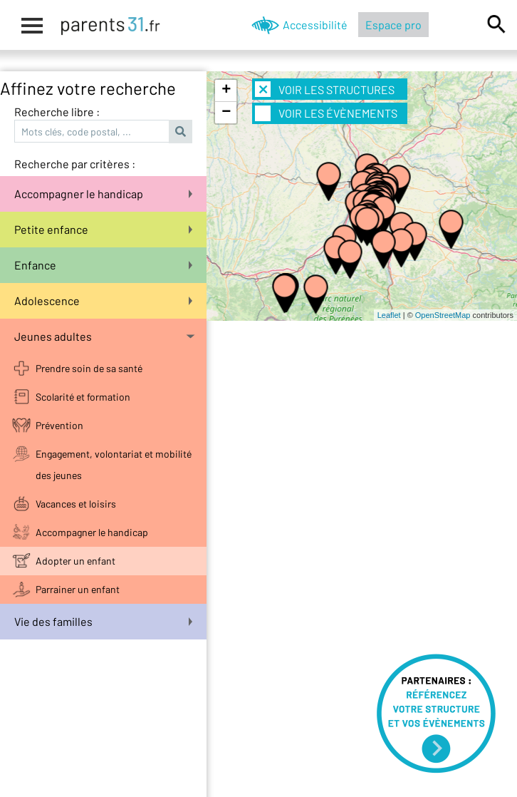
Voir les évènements (326, 113)
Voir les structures (325, 89)
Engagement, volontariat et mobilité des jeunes (114, 464)
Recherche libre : (57, 111)
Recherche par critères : (74, 163)
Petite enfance (103, 229)
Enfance (103, 265)
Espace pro (393, 24)
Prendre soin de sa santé (89, 368)
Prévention (59, 425)
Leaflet (389, 315)
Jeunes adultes (104, 336)
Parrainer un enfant (78, 589)
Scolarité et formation (83, 397)
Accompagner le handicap (103, 193)
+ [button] (226, 90)
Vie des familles (103, 621)
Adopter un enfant (75, 561)
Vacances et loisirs (76, 504)
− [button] (226, 112)
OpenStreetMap (443, 315)
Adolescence (103, 300)
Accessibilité (315, 24)
